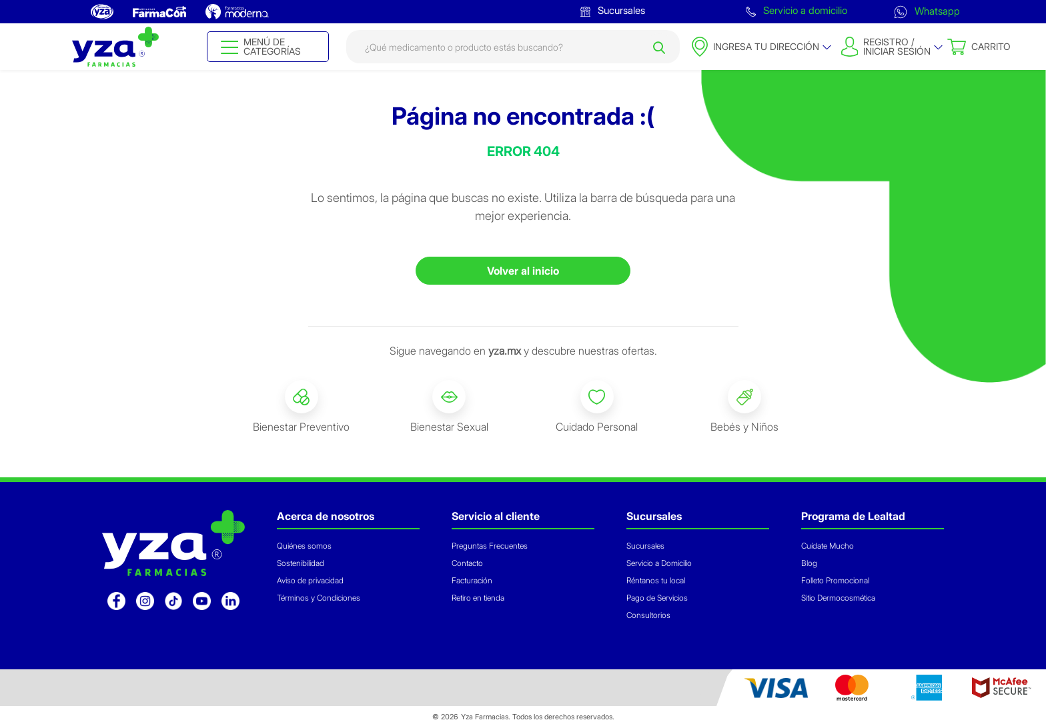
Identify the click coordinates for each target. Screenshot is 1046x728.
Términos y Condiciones (318, 598)
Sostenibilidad (300, 563)
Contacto (467, 563)
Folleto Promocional (835, 580)
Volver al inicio (523, 270)
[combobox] (513, 46)
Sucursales (612, 10)
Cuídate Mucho (827, 546)
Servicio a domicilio (796, 10)
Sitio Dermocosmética (838, 598)
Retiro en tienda (478, 598)
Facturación (472, 580)
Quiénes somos (304, 546)
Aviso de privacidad (310, 580)
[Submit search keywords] (659, 46)
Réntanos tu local (655, 580)
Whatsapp (927, 11)
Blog (809, 563)
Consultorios (648, 615)
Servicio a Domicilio (659, 563)
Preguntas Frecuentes (490, 546)
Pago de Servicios (657, 598)
